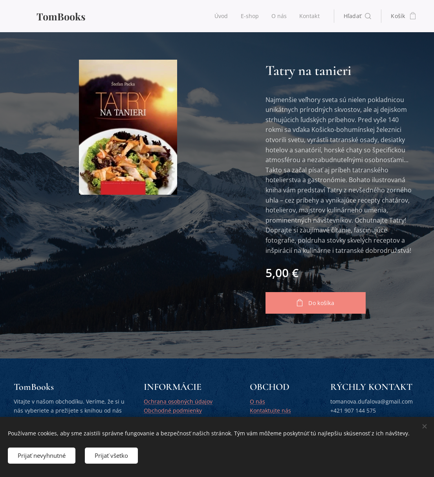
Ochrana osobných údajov (178, 402)
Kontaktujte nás (270, 410)
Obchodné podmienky (173, 410)
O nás (257, 402)
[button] (357, 16)
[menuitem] (222, 16)
